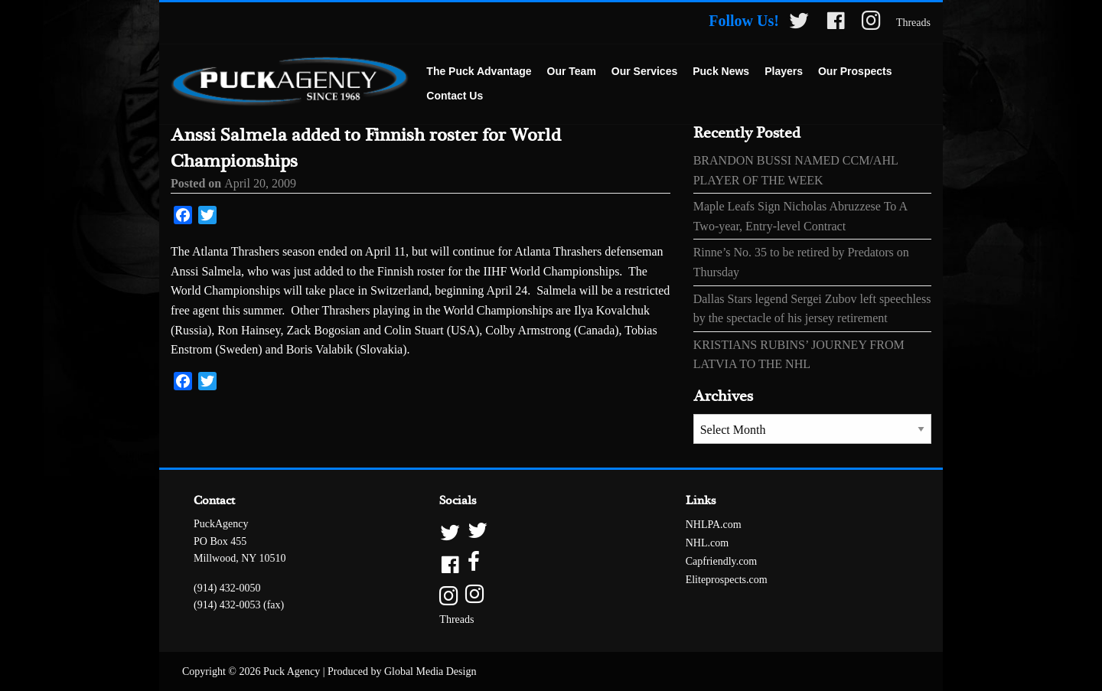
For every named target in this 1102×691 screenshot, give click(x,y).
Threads (913, 22)
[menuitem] (478, 72)
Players (784, 71)
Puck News (721, 71)
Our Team (571, 71)
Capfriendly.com (722, 561)
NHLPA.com (714, 524)
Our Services (644, 71)
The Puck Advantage (478, 71)
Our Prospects (855, 71)
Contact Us (454, 96)
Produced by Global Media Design (402, 671)
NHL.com (707, 543)
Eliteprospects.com (727, 579)
